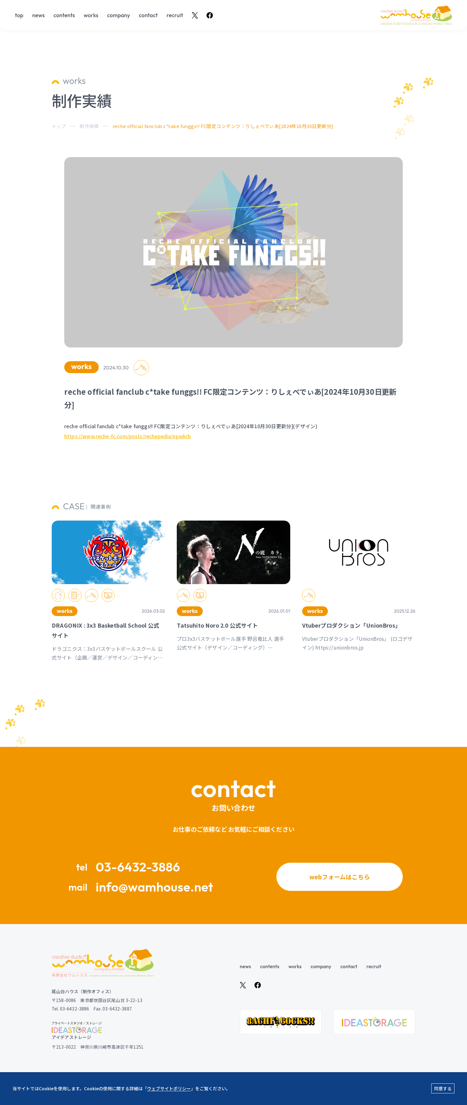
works (91, 15)
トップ (59, 126)
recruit (175, 15)
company (118, 15)
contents (64, 15)
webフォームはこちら (339, 879)
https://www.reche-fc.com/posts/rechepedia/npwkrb (128, 460)
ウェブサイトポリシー (169, 1088)
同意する (443, 1088)
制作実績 (89, 126)
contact (148, 15)
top (19, 15)
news (38, 15)
